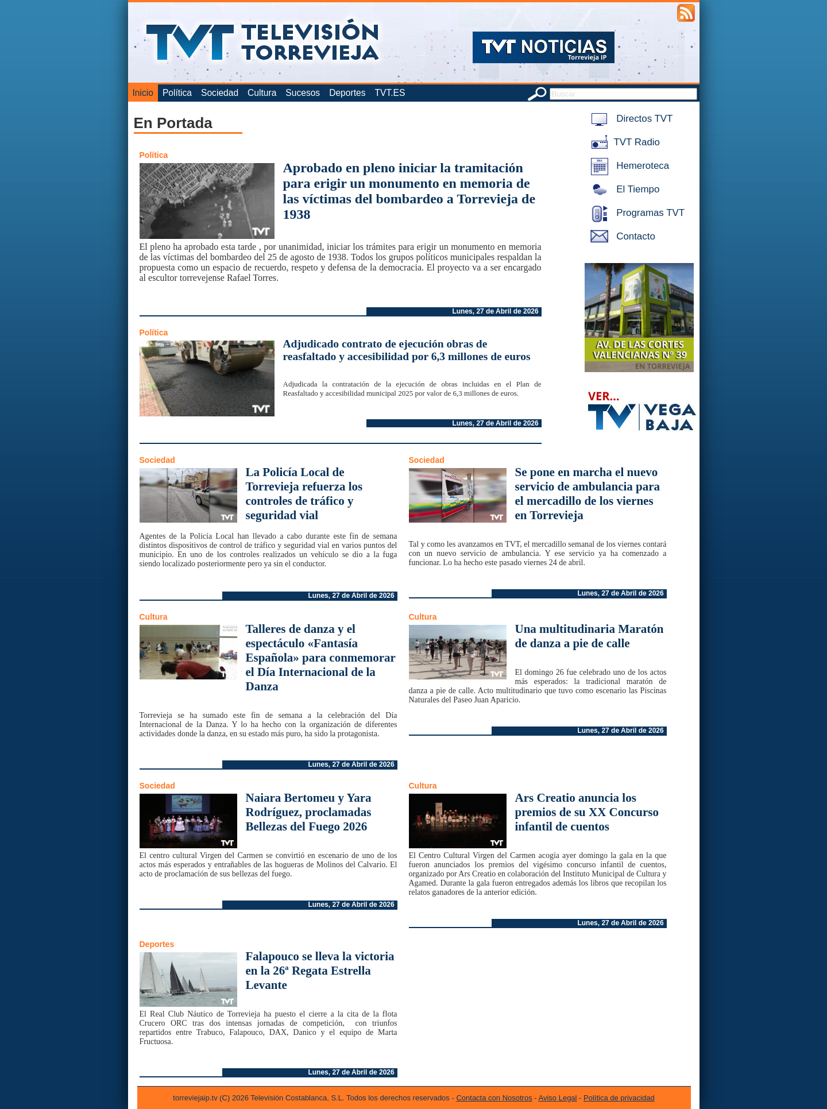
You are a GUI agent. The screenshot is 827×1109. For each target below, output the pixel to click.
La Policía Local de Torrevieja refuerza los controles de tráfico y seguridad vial (304, 493)
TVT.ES (389, 93)
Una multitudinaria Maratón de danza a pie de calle (589, 636)
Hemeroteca (628, 165)
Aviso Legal (558, 1097)
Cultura (262, 93)
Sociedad (219, 93)
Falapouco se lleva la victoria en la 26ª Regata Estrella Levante (320, 970)
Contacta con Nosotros (494, 1097)
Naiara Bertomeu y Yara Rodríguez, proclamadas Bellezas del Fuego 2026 (309, 812)
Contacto (620, 236)
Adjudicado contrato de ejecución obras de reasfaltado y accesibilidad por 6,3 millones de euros (407, 350)
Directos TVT (629, 118)
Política (177, 93)
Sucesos (302, 93)
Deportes (347, 93)
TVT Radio (623, 142)
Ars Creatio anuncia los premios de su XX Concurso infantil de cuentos (587, 812)
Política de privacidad (619, 1097)
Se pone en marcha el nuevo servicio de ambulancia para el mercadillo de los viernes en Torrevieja (587, 493)
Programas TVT (635, 212)
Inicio (143, 93)
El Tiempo (623, 189)
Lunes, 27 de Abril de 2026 (495, 311)
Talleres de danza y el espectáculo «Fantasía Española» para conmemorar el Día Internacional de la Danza (321, 657)
